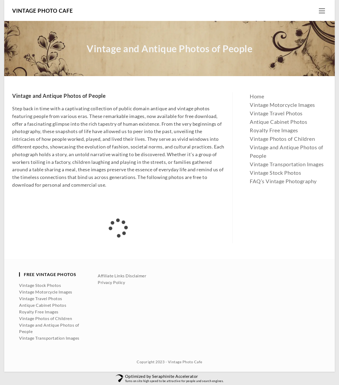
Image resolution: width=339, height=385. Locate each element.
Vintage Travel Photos (276, 113)
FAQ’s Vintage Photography (283, 181)
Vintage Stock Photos (275, 172)
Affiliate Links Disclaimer (122, 275)
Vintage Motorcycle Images (282, 105)
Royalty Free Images (274, 130)
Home (257, 96)
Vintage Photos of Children (282, 138)
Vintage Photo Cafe (42, 10)
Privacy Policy (111, 282)
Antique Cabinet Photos (278, 122)
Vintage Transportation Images (287, 164)
